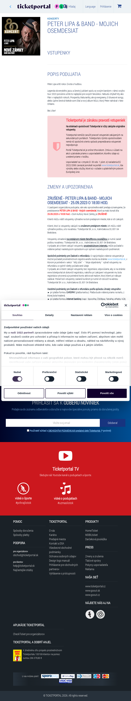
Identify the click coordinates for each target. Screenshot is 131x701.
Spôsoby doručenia (23, 530)
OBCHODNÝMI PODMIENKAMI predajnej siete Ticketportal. (74, 430)
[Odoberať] (112, 423)
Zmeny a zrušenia (94, 556)
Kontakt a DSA (56, 543)
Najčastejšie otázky (23, 570)
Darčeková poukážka (96, 539)
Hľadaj (69, 6)
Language (90, 6)
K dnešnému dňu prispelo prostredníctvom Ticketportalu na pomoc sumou (42, 654)
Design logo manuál (59, 560)
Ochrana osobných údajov (62, 556)
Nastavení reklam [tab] (81, 315)
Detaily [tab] (49, 315)
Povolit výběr (65, 393)
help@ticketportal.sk (24, 565)
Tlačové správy (93, 560)
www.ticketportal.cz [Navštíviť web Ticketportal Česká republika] (95, 586)
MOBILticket (91, 535)
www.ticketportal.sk (110, 165)
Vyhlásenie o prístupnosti (62, 573)
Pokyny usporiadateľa (96, 565)
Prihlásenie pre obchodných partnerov (63, 567)
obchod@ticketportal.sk (25, 555)
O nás (52, 530)
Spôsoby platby (21, 535)
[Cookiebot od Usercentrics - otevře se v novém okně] (103, 305)
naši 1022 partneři (22, 332)
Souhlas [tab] (17, 315)
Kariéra (52, 535)
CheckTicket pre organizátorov (29, 634)
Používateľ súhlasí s (70, 430)
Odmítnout (24, 393)
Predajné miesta (57, 539)
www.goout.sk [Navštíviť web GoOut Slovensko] (92, 590)
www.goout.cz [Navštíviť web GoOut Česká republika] (92, 595)
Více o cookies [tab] (114, 315)
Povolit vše (107, 393)
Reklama (89, 569)
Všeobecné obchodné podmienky (60, 550)
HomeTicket (91, 530)
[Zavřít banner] (126, 305)
